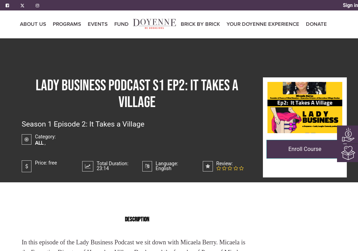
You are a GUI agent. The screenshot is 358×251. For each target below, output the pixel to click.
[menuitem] (121, 24)
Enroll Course (305, 149)
